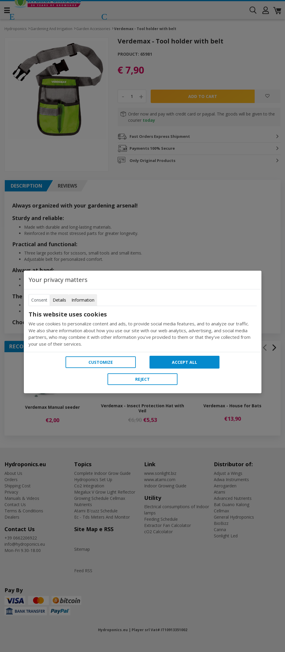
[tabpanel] (143, 329)
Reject (142, 379)
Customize (100, 362)
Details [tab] (59, 300)
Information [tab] (82, 300)
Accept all (184, 362)
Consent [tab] (39, 300)
